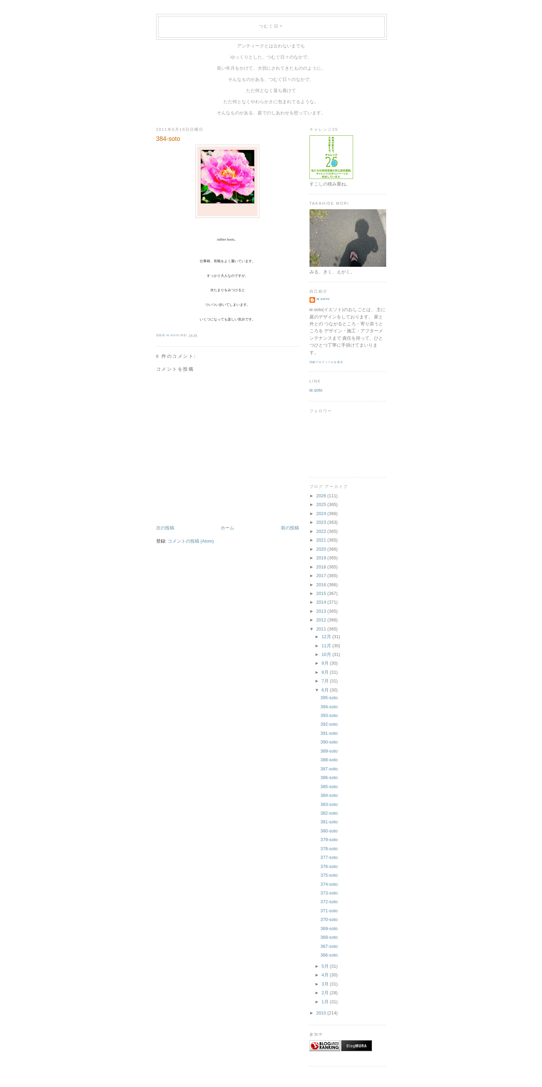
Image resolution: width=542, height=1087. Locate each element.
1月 (325, 1001)
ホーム (227, 527)
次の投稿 (165, 527)
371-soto (329, 910)
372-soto (329, 901)
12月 (326, 636)
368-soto (329, 937)
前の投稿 (290, 527)
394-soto (329, 706)
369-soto (329, 928)
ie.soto (316, 390)
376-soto (329, 866)
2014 (321, 602)
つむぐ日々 (271, 26)
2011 (321, 629)
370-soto (329, 919)
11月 (326, 645)
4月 (325, 974)
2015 (321, 593)
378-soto (329, 848)
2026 (321, 495)
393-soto (329, 715)
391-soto (329, 733)
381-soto (329, 821)
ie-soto (323, 299)
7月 (325, 681)
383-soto (329, 804)
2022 (321, 531)
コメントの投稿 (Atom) (191, 541)
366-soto (329, 955)
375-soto (329, 875)
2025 (321, 504)
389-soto (329, 751)
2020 (321, 549)
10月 (326, 654)
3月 (325, 984)
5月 (325, 966)
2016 (321, 584)
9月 (325, 663)
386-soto (329, 777)
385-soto (329, 786)
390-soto (329, 742)
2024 (321, 513)
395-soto (329, 697)
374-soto (329, 884)
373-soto (329, 893)
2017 (321, 575)
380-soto (329, 830)
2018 (321, 566)
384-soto (329, 795)
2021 (321, 540)
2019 (321, 557)
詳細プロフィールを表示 (326, 362)
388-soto (329, 759)
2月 (325, 992)
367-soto (329, 946)
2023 (321, 522)
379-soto (329, 839)
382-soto (329, 813)
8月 (325, 672)
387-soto (329, 768)
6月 (325, 690)
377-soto (329, 857)
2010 (321, 1013)
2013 (321, 611)
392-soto (329, 724)
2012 (321, 619)
